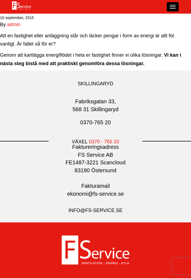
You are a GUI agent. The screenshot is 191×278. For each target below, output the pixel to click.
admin (13, 24)
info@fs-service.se (95, 210)
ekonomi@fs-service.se (95, 194)
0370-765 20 (95, 122)
